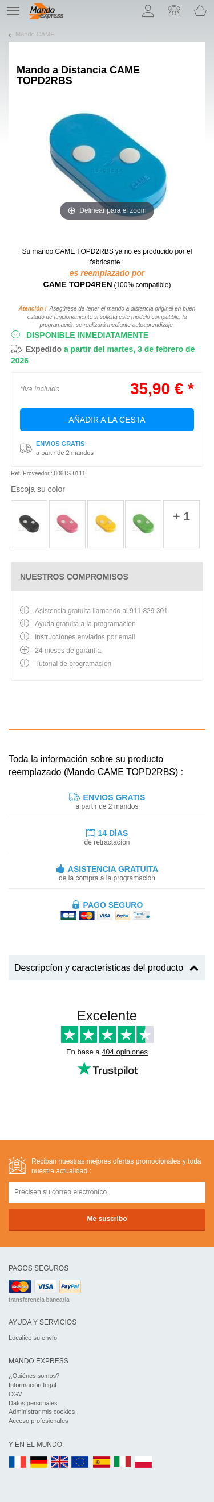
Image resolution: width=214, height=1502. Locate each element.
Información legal (32, 1384)
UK (60, 1462)
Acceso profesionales (38, 1420)
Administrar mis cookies (42, 1411)
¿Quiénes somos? (34, 1375)
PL (144, 1462)
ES (101, 1462)
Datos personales (33, 1403)
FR (18, 1462)
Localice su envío (33, 1337)
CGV (15, 1394)
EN (80, 1462)
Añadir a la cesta (106, 419)
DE (39, 1462)
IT (123, 1462)
